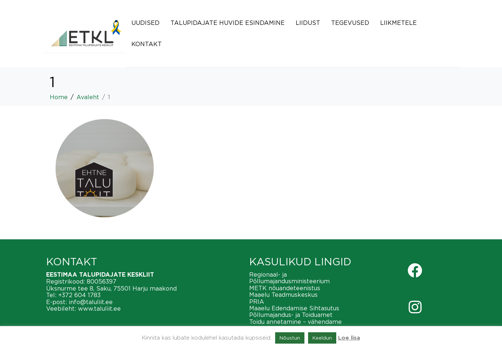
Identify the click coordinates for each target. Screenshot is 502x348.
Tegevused (350, 22)
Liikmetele (398, 22)
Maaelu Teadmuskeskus (283, 294)
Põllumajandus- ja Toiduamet (291, 314)
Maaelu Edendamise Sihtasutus (294, 308)
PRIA (256, 301)
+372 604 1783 (79, 295)
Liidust (308, 22)
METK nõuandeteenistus (284, 288)
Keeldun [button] (322, 337)
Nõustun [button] (290, 337)
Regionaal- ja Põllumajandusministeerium (289, 277)
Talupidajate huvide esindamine (228, 22)
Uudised (145, 22)
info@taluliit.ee (91, 302)
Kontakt (146, 44)
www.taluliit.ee (99, 308)
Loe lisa (349, 338)
